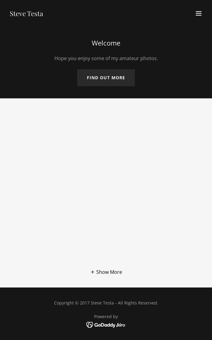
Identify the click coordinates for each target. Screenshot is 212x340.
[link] (26, 14)
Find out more (106, 77)
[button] (199, 13)
